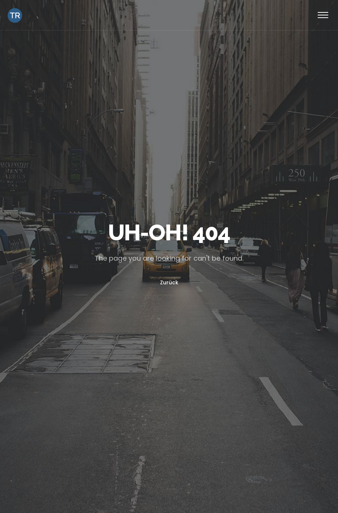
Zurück (169, 282)
